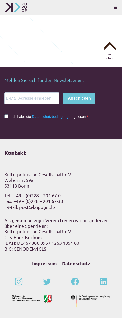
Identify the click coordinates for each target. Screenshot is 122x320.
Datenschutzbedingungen (52, 119)
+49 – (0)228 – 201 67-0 (37, 197)
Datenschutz (76, 265)
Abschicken (79, 100)
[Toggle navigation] (115, 7)
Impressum (44, 265)
